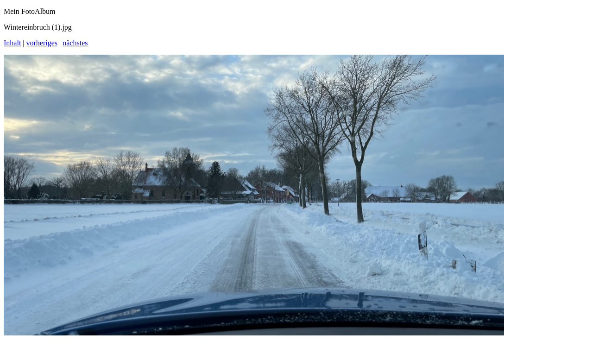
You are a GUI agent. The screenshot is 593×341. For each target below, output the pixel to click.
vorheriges (42, 43)
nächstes (75, 43)
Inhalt (12, 43)
